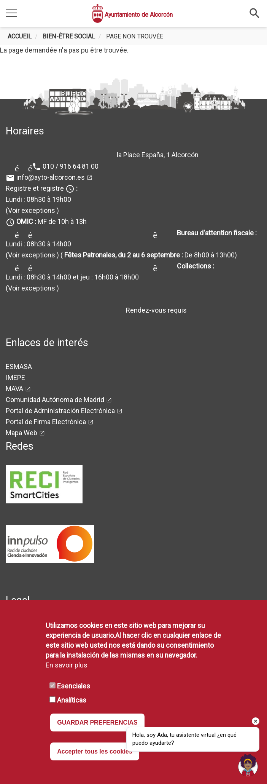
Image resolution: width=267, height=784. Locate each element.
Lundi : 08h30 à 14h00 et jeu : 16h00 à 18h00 (72, 277)
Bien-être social (69, 36)
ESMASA (19, 366)
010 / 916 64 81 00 (71, 166)
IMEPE (15, 378)
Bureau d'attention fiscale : (217, 233)
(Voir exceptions (30, 210)
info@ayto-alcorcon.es (50, 177)
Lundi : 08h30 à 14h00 (38, 244)
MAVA (14, 389)
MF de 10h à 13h (51, 221)
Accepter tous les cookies (94, 751)
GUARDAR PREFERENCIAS (97, 722)
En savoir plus (66, 665)
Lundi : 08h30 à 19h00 (38, 199)
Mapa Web (21, 433)
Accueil (20, 36)
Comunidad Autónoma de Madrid (55, 400)
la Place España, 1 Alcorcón (158, 155)
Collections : (195, 266)
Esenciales (73, 686)
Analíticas (71, 700)
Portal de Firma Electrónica (46, 422)
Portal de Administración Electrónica (60, 411)
